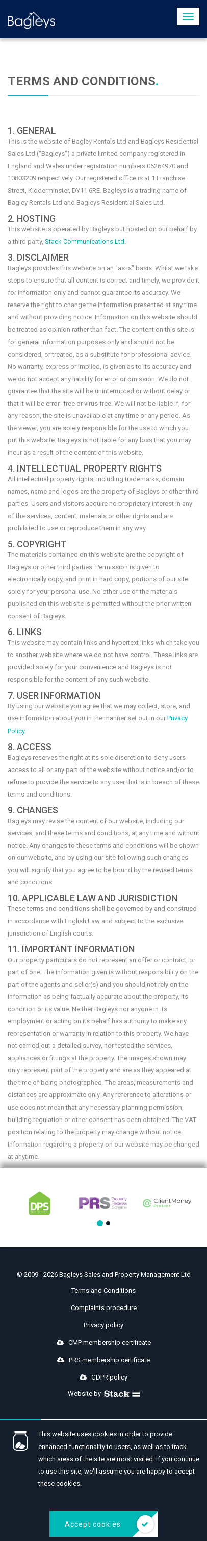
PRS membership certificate (103, 1360)
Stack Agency (122, 1394)
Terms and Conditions (103, 1290)
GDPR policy (103, 1377)
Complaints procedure (104, 1308)
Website (80, 1393)
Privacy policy (103, 1325)
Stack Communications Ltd (84, 241)
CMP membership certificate (104, 1342)
